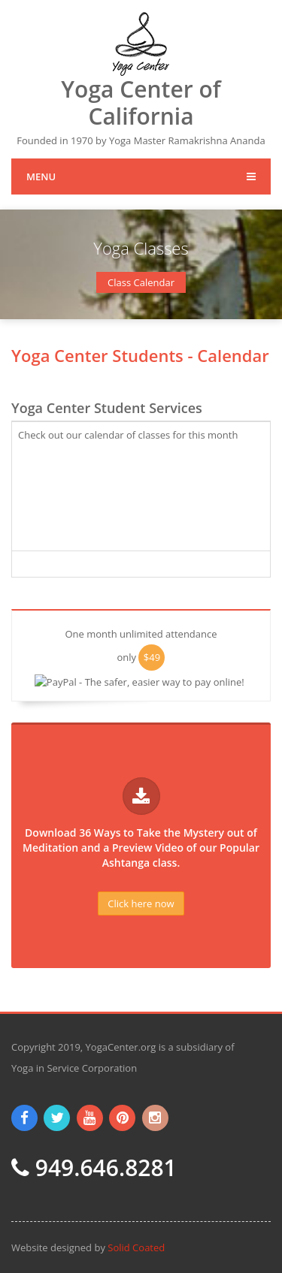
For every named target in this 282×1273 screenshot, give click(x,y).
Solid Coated (136, 1247)
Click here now (141, 903)
